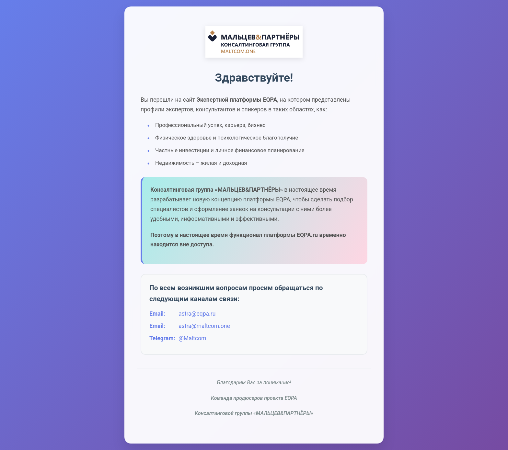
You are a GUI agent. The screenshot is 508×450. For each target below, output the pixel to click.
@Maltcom (192, 338)
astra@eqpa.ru (197, 313)
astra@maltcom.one (204, 326)
